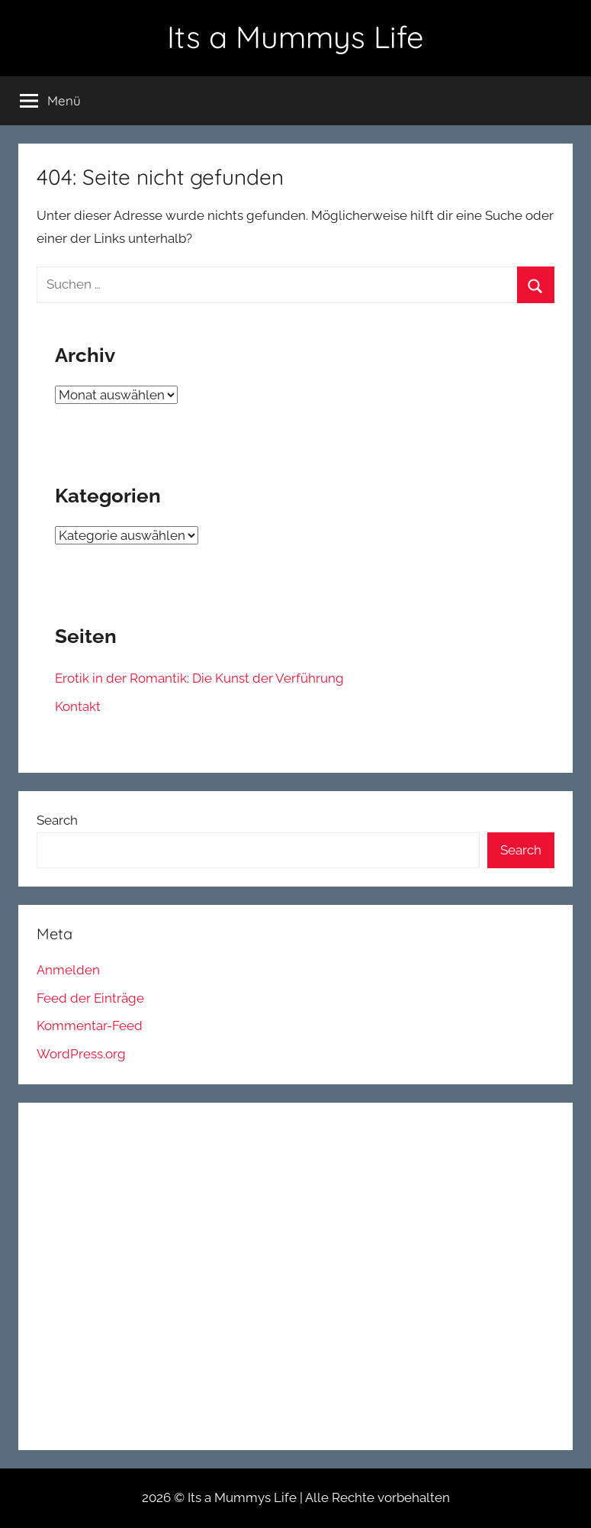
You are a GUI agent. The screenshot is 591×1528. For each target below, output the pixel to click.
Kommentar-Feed (90, 1025)
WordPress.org (81, 1053)
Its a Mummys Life (295, 37)
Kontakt (78, 706)
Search (57, 820)
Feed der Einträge (90, 998)
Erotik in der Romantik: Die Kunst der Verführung (199, 678)
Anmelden (68, 969)
